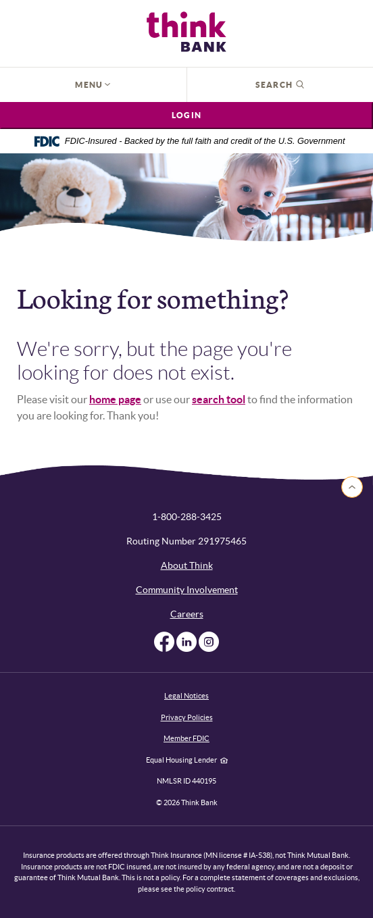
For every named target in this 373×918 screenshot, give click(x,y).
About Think (187, 565)
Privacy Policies (187, 717)
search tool (218, 399)
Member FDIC (186, 738)
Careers (186, 614)
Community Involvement (187, 589)
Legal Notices (186, 696)
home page (115, 399)
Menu (93, 84)
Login (186, 115)
